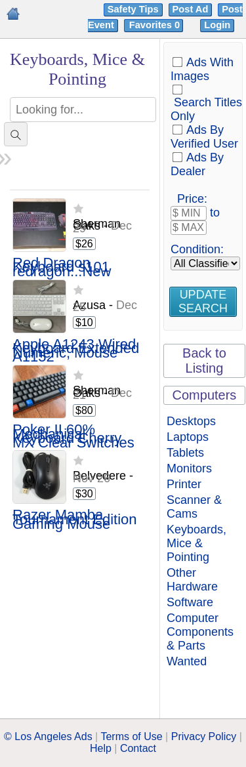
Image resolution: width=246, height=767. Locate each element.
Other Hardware (192, 579)
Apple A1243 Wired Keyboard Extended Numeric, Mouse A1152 (75, 351)
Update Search (203, 301)
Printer (184, 484)
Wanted (187, 661)
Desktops (191, 421)
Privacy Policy (204, 736)
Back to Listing (204, 360)
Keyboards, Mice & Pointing (196, 543)
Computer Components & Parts (200, 632)
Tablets (185, 452)
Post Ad (191, 9)
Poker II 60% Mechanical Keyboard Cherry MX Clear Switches (73, 436)
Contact (138, 748)
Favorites (155, 25)
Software (190, 602)
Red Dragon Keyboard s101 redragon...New (61, 267)
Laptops (188, 437)
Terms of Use (131, 736)
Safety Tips (133, 9)
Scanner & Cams (194, 506)
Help (101, 748)
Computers (205, 395)
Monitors (189, 468)
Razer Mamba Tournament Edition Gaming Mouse (74, 519)
